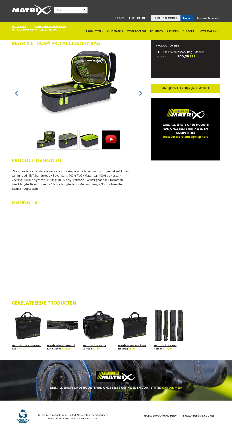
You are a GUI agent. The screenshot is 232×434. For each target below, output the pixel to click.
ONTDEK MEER (172, 388)
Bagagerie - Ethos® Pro (50, 26)
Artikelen (173, 31)
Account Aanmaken (208, 18)
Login (186, 18)
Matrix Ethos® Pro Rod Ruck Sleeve (61, 347)
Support (188, 31)
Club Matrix (115, 31)
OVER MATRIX (208, 31)
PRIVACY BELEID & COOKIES (198, 415)
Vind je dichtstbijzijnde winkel (185, 88)
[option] (79, 82)
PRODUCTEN (93, 31)
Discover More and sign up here (185, 137)
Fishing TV (156, 31)
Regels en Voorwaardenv (160, 415)
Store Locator (136, 31)
